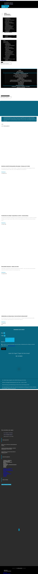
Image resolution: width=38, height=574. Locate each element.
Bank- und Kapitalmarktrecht (8, 21)
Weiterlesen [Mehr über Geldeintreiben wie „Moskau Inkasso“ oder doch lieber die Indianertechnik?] (3, 321)
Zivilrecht (4, 467)
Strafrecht (7, 56)
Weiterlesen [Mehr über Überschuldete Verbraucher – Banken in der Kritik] (3, 272)
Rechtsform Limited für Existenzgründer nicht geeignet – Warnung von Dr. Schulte (15, 166)
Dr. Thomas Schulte (19, 568)
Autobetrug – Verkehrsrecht (8, 18)
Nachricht (3, 341)
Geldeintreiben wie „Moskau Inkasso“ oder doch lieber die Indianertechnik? (14, 316)
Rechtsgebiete (6, 42)
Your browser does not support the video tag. (19, 369)
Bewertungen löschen (9, 48)
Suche (2, 62)
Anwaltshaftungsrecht (9, 45)
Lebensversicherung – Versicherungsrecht (9, 26)
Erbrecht (7, 49)
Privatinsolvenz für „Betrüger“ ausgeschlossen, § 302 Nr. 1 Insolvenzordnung (14, 215)
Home (4, 40)
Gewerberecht (8, 50)
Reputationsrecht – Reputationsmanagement (9, 28)
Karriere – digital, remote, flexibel (10, 36)
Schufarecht (7, 29)
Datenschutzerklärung (11, 345)
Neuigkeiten (5, 41)
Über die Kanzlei (8, 32)
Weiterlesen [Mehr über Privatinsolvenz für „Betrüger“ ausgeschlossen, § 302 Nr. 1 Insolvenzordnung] (3, 222)
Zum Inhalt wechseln (3, 0)
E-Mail (2, 335)
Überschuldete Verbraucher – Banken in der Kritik (10, 266)
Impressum (6, 570)
